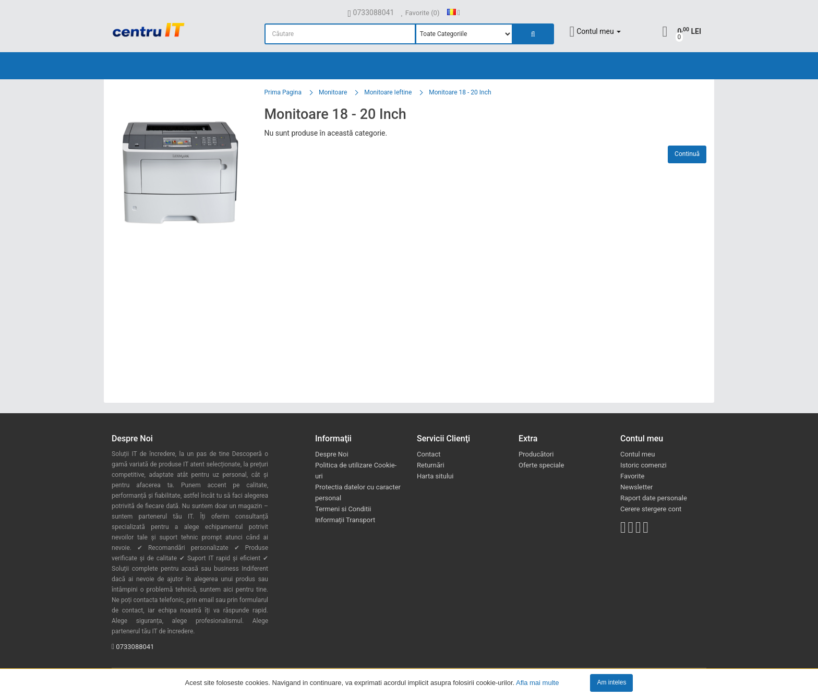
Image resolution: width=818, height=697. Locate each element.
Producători (536, 454)
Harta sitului (435, 476)
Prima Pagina (283, 92)
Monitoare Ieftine (388, 92)
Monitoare (333, 92)
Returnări (430, 465)
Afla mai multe (537, 682)
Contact (428, 454)
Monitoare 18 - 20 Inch (460, 92)
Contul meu (637, 454)
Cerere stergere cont (650, 509)
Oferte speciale (541, 465)
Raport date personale (653, 498)
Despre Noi (331, 454)
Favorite (632, 476)
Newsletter (636, 487)
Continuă (687, 154)
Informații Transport (345, 520)
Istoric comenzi (643, 465)
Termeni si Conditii (343, 509)
